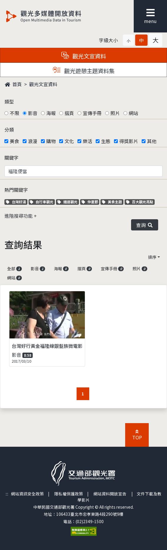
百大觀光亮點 (139, 201)
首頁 (13, 84)
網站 (133, 113)
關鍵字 (11, 157)
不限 (14, 113)
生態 (105, 141)
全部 (14, 268)
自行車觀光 (41, 201)
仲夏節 (91, 201)
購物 (51, 141)
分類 (9, 129)
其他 (151, 141)
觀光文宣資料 (43, 84)
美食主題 (112, 201)
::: (7, 494)
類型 (9, 101)
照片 (115, 113)
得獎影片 (128, 141)
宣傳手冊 (92, 113)
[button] (128, 40)
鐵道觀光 (68, 201)
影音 (32, 113)
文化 (69, 141)
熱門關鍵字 (16, 189)
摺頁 (69, 113)
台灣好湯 (16, 201)
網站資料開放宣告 (109, 494)
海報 (51, 113)
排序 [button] (152, 257)
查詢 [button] (144, 224)
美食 (14, 141)
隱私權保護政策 (68, 494)
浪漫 (32, 141)
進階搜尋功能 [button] (19, 215)
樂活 (87, 141)
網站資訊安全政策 (27, 494)
